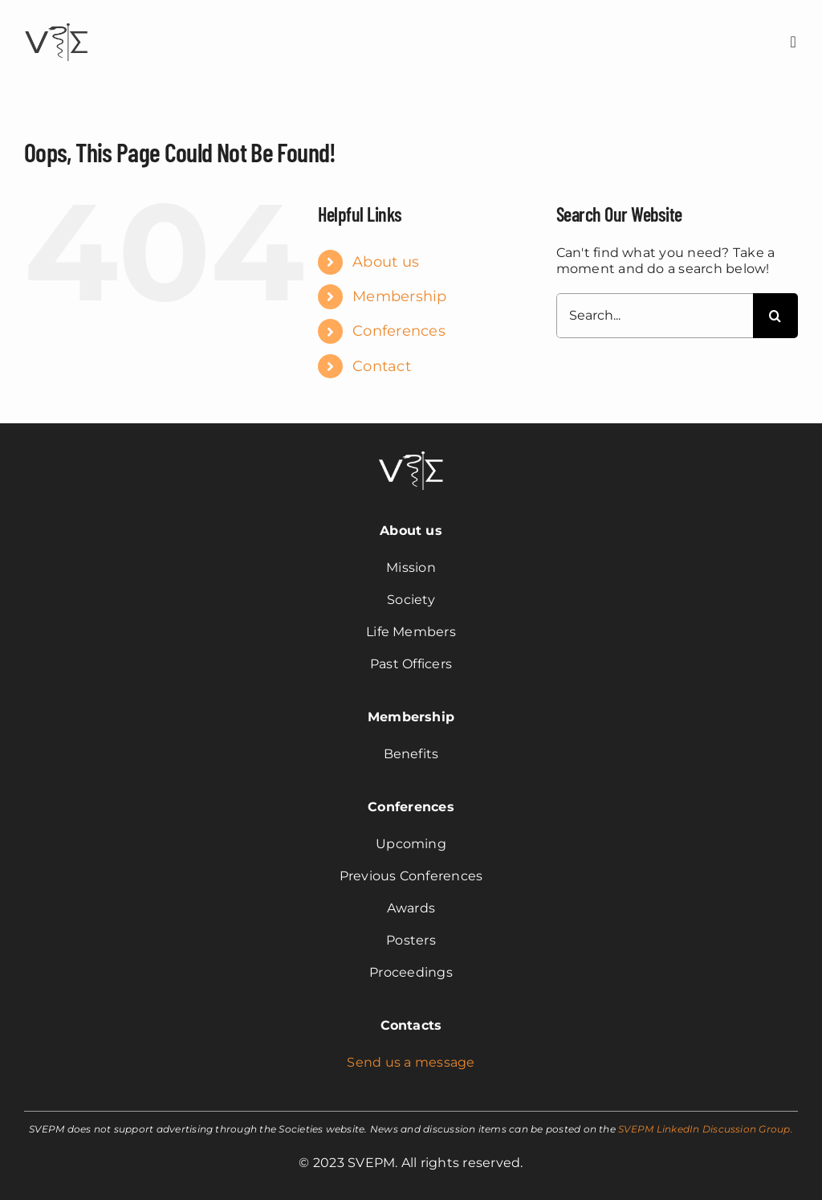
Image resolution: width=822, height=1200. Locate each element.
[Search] (775, 315)
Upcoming (411, 843)
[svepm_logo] (56, 25)
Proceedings (411, 972)
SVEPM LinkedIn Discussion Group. (705, 1129)
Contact (381, 366)
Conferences (399, 331)
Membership (399, 296)
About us (385, 262)
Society (411, 599)
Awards (411, 908)
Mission (411, 567)
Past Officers (411, 663)
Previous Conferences (411, 876)
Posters (411, 940)
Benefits (411, 753)
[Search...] (654, 315)
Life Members (411, 631)
